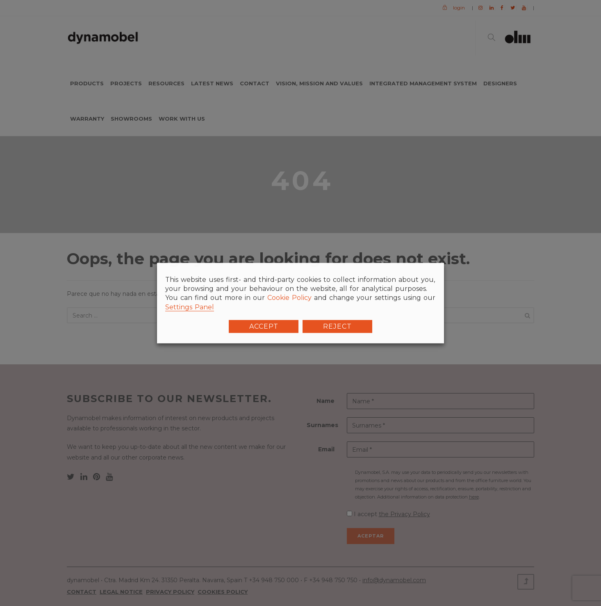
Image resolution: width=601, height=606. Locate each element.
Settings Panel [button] (189, 307)
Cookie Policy (289, 298)
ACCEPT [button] (263, 326)
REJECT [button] (337, 326)
